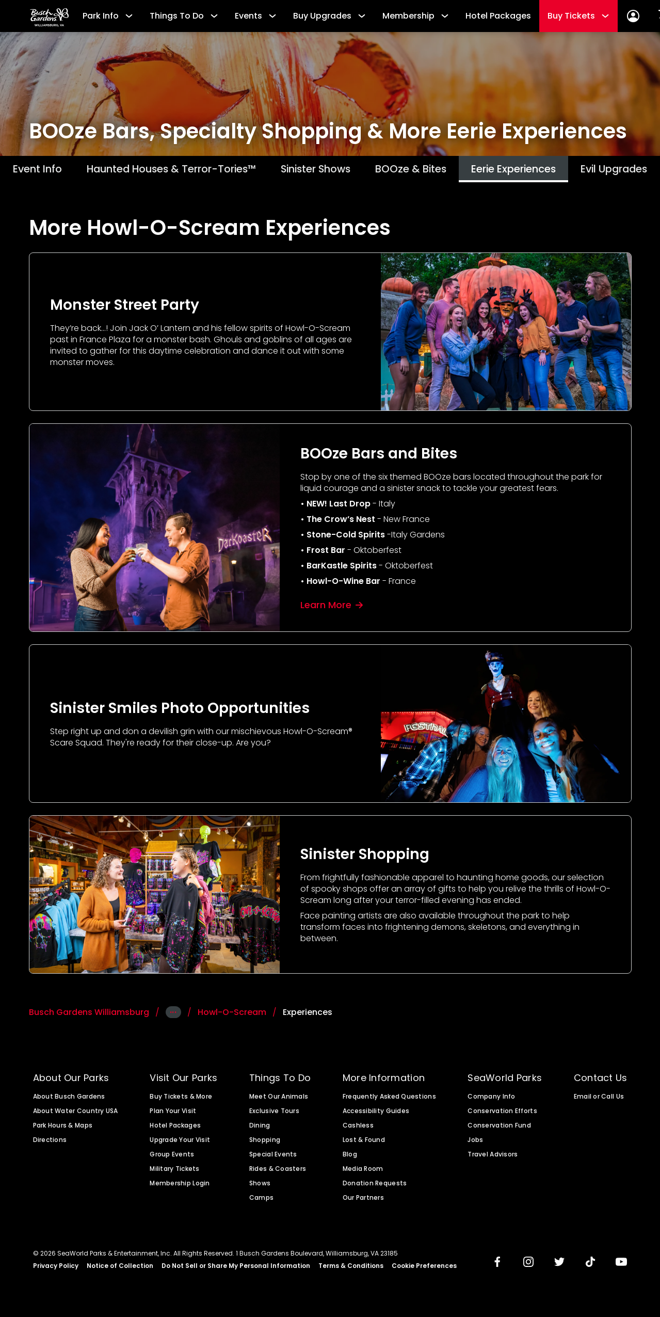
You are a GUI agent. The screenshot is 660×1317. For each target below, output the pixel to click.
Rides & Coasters (277, 1171)
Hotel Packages (498, 16)
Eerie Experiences (535, 170)
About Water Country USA (75, 1113)
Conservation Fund (499, 1128)
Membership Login (180, 1186)
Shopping (264, 1142)
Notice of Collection (120, 1268)
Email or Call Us (599, 1099)
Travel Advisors (493, 1157)
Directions (50, 1142)
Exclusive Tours (274, 1113)
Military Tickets (174, 1171)
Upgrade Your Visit (180, 1142)
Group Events (172, 1157)
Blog (350, 1157)
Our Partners (363, 1200)
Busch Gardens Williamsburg (89, 1015)
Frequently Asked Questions (389, 1099)
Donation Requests (375, 1186)
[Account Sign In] (633, 16)
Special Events (273, 1157)
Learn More (331, 607)
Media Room (363, 1171)
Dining (259, 1128)
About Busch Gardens (69, 1099)
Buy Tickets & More (181, 1099)
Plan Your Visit (173, 1113)
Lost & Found (364, 1142)
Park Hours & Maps (63, 1128)
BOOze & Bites (421, 170)
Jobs (475, 1142)
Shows (259, 1186)
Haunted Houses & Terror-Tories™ (153, 170)
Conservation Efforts (502, 1113)
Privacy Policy (55, 1268)
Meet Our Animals (278, 1099)
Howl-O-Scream (232, 1015)
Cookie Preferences (424, 1268)
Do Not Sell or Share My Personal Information (236, 1268)
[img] (497, 1265)
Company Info (491, 1099)
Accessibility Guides (376, 1113)
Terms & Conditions (350, 1268)
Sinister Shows (317, 170)
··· (173, 1015)
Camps (261, 1200)
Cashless (358, 1128)
